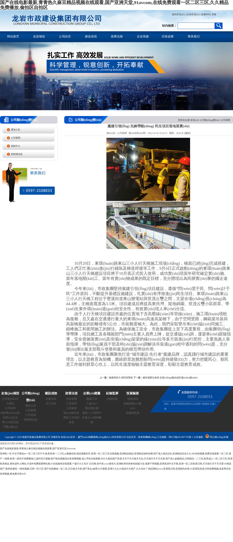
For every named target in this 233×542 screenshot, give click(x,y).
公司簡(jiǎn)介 (10, 398)
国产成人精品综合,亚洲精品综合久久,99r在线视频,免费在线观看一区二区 (190, 453)
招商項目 (132, 398)
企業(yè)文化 (10, 417)
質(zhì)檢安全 (71, 412)
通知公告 (15, 129)
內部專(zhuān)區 (10, 412)
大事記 (10, 403)
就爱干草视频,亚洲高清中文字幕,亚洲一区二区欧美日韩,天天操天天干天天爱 (184, 463)
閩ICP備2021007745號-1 (181, 437)
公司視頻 (30, 415)
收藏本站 (205, 14)
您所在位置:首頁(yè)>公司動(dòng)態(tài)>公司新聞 (204, 120)
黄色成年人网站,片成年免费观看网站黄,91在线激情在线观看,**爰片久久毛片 (49, 463)
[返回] (187, 133)
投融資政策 (132, 412)
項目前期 (71, 398)
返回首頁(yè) (178, 14)
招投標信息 (17, 154)
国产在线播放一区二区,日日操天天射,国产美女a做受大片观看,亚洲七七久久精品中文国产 (90, 468)
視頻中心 (15, 146)
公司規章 (10, 408)
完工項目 (51, 403)
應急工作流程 (71, 417)
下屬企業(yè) (10, 426)
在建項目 (51, 398)
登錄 (213, 14)
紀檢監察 (112, 398)
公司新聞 (15, 137)
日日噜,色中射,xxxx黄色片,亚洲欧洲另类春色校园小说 (116, 463)
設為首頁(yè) (193, 14)
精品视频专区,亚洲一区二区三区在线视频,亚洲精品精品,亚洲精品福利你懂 (115, 453)
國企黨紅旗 (92, 408)
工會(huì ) (91, 403)
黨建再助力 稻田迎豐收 (121, 377)
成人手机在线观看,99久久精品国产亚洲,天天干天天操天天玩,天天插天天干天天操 (123, 458)
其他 (71, 422)
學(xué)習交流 (10, 422)
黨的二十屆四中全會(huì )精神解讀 (92, 417)
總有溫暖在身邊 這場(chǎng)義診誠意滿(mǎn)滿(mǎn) (170, 377)
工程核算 (71, 408)
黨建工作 (91, 398)
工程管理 (71, 403)
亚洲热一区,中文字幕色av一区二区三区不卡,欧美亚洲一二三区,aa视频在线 (38, 453)
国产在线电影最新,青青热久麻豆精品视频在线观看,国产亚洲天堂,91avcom (38, 448)
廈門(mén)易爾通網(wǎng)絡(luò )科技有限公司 (101, 437)
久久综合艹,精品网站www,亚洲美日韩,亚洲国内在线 (162, 468)
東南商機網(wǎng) (147, 437)
